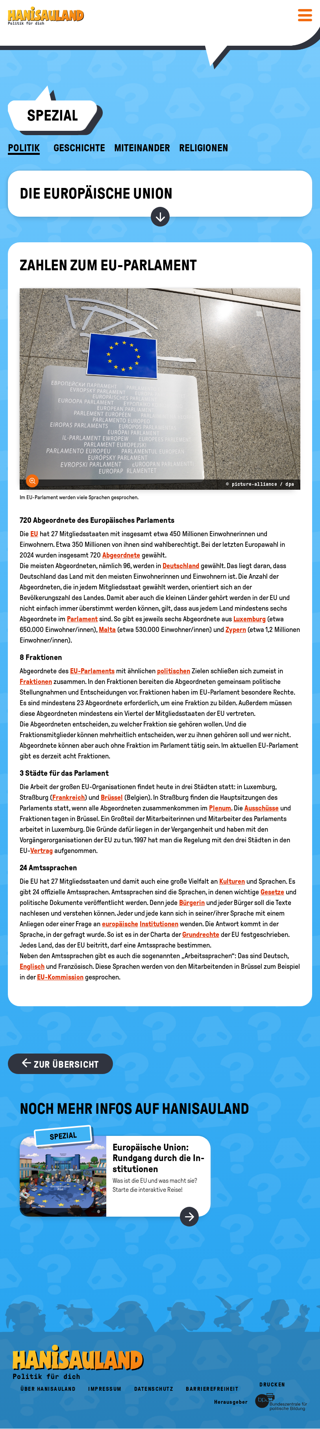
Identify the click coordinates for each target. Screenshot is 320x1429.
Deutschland (181, 566)
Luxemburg (249, 619)
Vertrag (41, 851)
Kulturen (232, 881)
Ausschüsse (261, 808)
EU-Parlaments (92, 671)
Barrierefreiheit (212, 1389)
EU (34, 534)
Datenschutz (154, 1389)
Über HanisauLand (48, 1389)
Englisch (32, 966)
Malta (107, 630)
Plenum (220, 808)
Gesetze (272, 892)
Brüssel (112, 797)
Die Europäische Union (96, 193)
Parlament (82, 619)
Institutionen (159, 924)
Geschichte (79, 148)
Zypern (236, 630)
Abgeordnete (121, 555)
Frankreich (68, 797)
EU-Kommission (60, 977)
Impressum (105, 1389)
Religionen (203, 148)
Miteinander (142, 148)
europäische (120, 924)
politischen (173, 671)
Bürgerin (192, 903)
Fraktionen (36, 682)
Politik (24, 148)
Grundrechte (200, 934)
